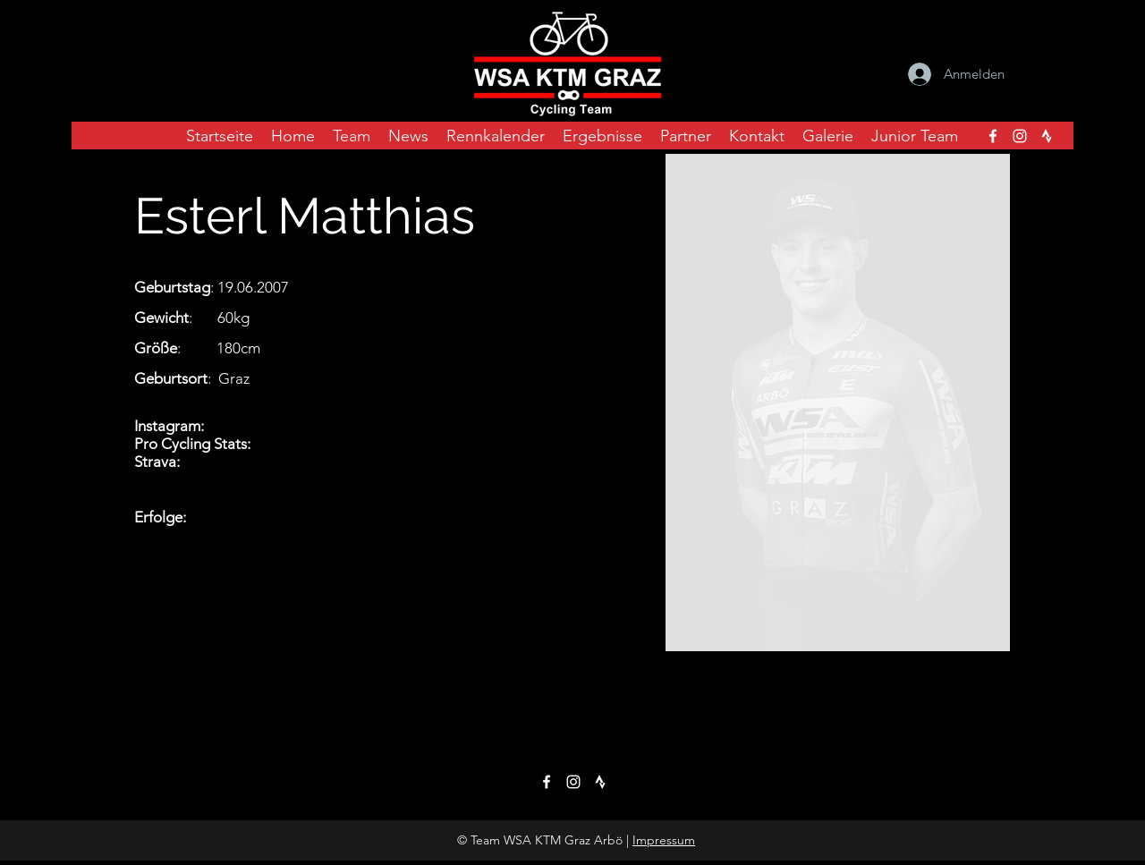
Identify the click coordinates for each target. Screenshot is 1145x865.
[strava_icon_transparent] (1047, 136)
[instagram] (1020, 136)
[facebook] (993, 136)
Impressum (663, 840)
